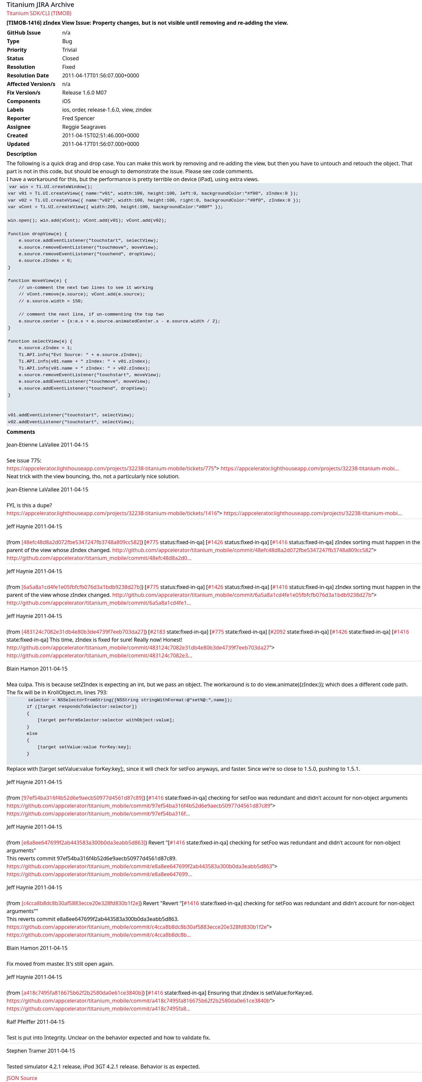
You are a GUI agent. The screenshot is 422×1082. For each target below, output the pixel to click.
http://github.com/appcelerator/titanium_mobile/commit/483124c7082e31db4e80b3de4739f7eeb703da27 (138, 647)
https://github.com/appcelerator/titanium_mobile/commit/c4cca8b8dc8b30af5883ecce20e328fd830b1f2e (137, 926)
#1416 (279, 542)
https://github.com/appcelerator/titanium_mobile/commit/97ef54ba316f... (98, 813)
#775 (152, 542)
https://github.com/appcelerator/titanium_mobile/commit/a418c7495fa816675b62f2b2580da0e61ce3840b (138, 1000)
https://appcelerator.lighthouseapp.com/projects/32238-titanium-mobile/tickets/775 (110, 468)
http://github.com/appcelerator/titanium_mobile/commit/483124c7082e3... (99, 655)
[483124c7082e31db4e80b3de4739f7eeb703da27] (83, 631)
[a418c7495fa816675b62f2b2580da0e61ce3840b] (82, 992)
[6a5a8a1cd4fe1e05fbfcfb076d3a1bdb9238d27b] (81, 587)
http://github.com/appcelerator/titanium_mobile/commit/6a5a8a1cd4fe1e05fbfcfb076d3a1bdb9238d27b (241, 594)
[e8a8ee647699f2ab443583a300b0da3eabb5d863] (83, 842)
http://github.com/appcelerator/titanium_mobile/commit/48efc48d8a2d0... (99, 558)
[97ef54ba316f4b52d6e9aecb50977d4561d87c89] (82, 797)
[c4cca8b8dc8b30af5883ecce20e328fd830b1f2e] (80, 903)
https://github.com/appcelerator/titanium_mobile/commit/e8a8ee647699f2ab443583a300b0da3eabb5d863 (139, 866)
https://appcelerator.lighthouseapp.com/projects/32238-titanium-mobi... (310, 468)
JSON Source (22, 1078)
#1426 (215, 542)
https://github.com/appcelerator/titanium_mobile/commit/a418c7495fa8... (99, 1008)
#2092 (278, 631)
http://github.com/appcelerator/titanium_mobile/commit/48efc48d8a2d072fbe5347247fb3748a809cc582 (241, 550)
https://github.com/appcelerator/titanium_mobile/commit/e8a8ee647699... (99, 874)
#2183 (157, 631)
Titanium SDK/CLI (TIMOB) (39, 13)
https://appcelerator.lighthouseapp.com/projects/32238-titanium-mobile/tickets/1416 (112, 513)
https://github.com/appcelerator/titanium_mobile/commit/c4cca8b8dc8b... (99, 934)
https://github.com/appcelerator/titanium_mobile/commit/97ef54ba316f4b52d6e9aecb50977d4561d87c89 (138, 805)
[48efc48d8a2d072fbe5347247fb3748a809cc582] (81, 542)
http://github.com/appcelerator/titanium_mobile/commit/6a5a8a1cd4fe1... (99, 602)
